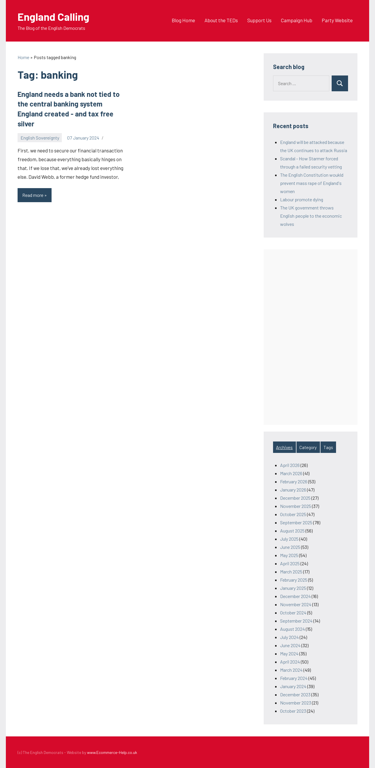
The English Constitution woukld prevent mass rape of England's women (311, 183)
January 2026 (293, 489)
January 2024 (293, 686)
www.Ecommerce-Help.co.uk (112, 752)
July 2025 (289, 539)
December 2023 (295, 694)
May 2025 (289, 555)
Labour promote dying (301, 199)
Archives (284, 447)
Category (308, 447)
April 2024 (290, 661)
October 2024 (293, 612)
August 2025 (292, 530)
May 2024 (289, 653)
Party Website (337, 20)
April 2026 (290, 465)
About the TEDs (221, 20)
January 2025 (293, 588)
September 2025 (296, 522)
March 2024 (291, 670)
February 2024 (294, 678)
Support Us (259, 20)
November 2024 (295, 604)
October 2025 (293, 514)
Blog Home (183, 20)
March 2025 (291, 571)
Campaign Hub (296, 20)
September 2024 (296, 620)
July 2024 (289, 637)
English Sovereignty (40, 137)
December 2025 (295, 498)
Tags (328, 447)
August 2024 (292, 629)
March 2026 (291, 473)
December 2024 (295, 596)
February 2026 (293, 481)
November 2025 (295, 506)
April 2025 (290, 563)
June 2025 (290, 547)
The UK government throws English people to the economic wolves (311, 216)
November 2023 (295, 702)
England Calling (53, 16)
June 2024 (290, 645)
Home (23, 57)
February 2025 (293, 580)
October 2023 (293, 711)
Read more (37, 196)
